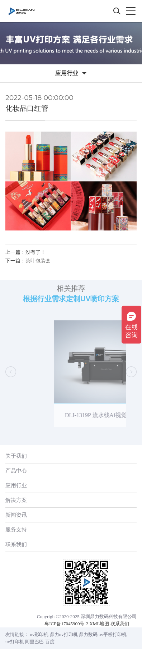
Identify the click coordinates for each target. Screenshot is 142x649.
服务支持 (16, 529)
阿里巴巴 (34, 641)
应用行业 (16, 485)
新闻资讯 (16, 515)
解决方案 (16, 500)
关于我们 (16, 456)
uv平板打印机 (113, 634)
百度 (50, 641)
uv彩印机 (39, 634)
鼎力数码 (88, 634)
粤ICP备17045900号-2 (66, 623)
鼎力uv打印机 (64, 634)
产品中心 (16, 470)
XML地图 (99, 623)
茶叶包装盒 (38, 261)
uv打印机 (14, 641)
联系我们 (16, 544)
